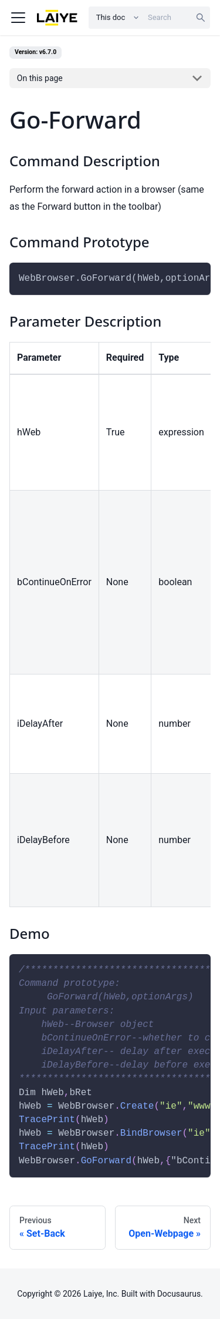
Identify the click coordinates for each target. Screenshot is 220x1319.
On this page (40, 78)
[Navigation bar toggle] (18, 17)
